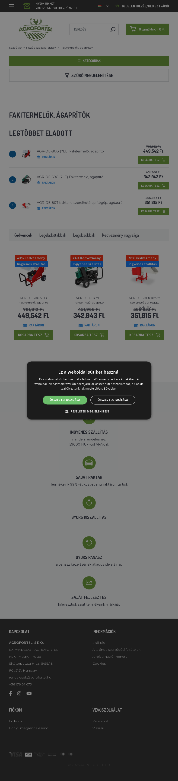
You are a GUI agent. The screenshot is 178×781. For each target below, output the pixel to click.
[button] (89, 411)
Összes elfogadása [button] (65, 400)
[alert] (89, 390)
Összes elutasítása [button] (113, 400)
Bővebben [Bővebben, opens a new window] (111, 388)
